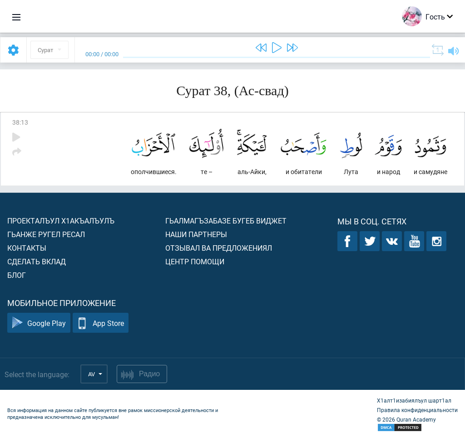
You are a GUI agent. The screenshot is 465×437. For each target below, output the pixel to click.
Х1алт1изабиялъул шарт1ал (414, 400)
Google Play (39, 323)
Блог (16, 275)
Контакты (26, 247)
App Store (100, 323)
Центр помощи (194, 261)
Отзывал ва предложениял (218, 247)
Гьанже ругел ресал (46, 234)
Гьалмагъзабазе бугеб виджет (226, 220)
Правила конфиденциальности (417, 409)
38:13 (20, 122)
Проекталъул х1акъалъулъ (60, 220)
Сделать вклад (36, 261)
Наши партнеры (196, 234)
